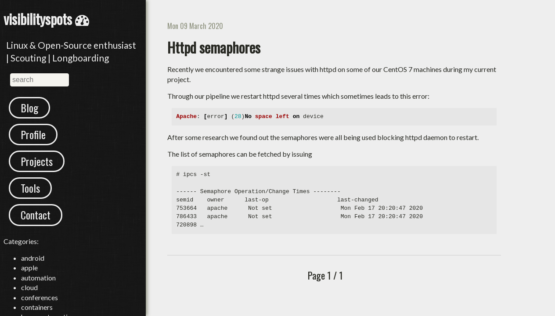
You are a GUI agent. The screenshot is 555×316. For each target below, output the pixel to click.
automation (38, 277)
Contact (35, 215)
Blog (29, 107)
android (32, 258)
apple (29, 267)
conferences (39, 297)
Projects (37, 161)
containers (37, 307)
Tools (30, 188)
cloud (29, 287)
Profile (33, 134)
